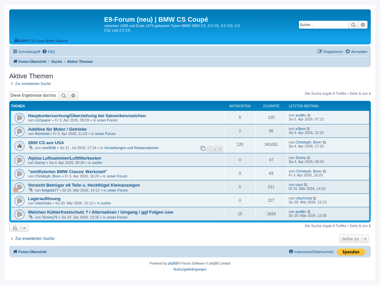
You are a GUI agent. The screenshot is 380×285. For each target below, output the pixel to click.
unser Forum (107, 120)
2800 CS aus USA (46, 142)
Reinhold (42, 134)
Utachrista (43, 203)
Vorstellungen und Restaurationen (131, 148)
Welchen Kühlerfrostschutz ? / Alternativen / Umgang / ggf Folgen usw (100, 212)
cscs (299, 185)
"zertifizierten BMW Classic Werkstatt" (67, 171)
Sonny (40, 163)
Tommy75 (50, 217)
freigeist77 (50, 190)
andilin (301, 115)
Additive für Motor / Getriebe (57, 129)
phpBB (173, 263)
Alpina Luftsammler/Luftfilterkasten (64, 158)
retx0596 (49, 148)
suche (97, 163)
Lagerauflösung (44, 198)
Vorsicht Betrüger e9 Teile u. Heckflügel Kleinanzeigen (84, 185)
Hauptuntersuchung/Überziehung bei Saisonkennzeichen (87, 115)
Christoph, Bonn (309, 142)
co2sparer (43, 120)
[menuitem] (48, 52)
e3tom (301, 129)
